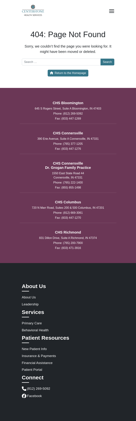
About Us (29, 297)
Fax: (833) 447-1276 (68, 148)
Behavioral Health (35, 330)
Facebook (32, 396)
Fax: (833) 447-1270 (68, 217)
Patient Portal (32, 370)
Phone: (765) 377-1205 (68, 143)
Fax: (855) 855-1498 (68, 187)
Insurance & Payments (39, 356)
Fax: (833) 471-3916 (68, 247)
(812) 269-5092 (36, 389)
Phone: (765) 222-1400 (68, 182)
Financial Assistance (37, 363)
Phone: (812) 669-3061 (68, 212)
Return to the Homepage (68, 73)
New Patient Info (34, 349)
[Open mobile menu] (111, 11)
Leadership (30, 304)
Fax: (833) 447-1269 (68, 118)
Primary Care (32, 323)
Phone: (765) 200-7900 (68, 242)
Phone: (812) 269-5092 (68, 113)
